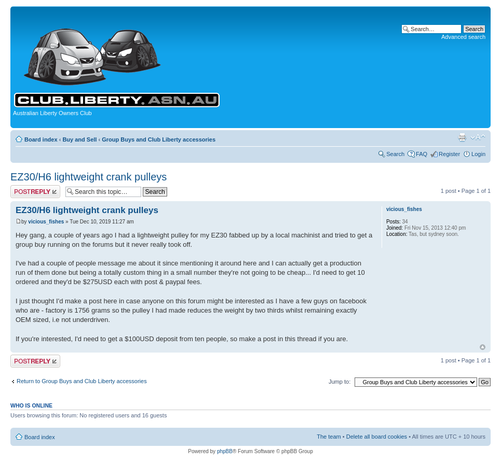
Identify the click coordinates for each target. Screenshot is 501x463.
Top (482, 347)
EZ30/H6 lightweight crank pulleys (88, 177)
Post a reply (35, 191)
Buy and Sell (79, 139)
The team (329, 436)
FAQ (421, 154)
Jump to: (339, 381)
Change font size (477, 137)
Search (395, 154)
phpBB (225, 451)
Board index (41, 139)
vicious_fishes (46, 222)
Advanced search (463, 37)
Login (478, 154)
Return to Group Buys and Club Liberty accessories (82, 381)
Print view (462, 137)
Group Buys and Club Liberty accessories (158, 139)
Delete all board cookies (376, 436)
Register (449, 154)
